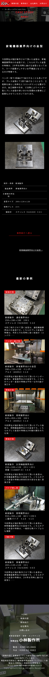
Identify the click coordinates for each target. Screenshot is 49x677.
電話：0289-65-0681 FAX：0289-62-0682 (25, 648)
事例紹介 (24, 3)
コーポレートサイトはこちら (14, 9)
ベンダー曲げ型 (13, 341)
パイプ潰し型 (12, 487)
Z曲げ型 (9, 536)
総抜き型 (10, 292)
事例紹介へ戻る (24, 233)
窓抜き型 (10, 390)
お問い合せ (24, 630)
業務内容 (15, 3)
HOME (24, 614)
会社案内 (34, 3)
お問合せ (43, 3)
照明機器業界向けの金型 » (31, 250)
